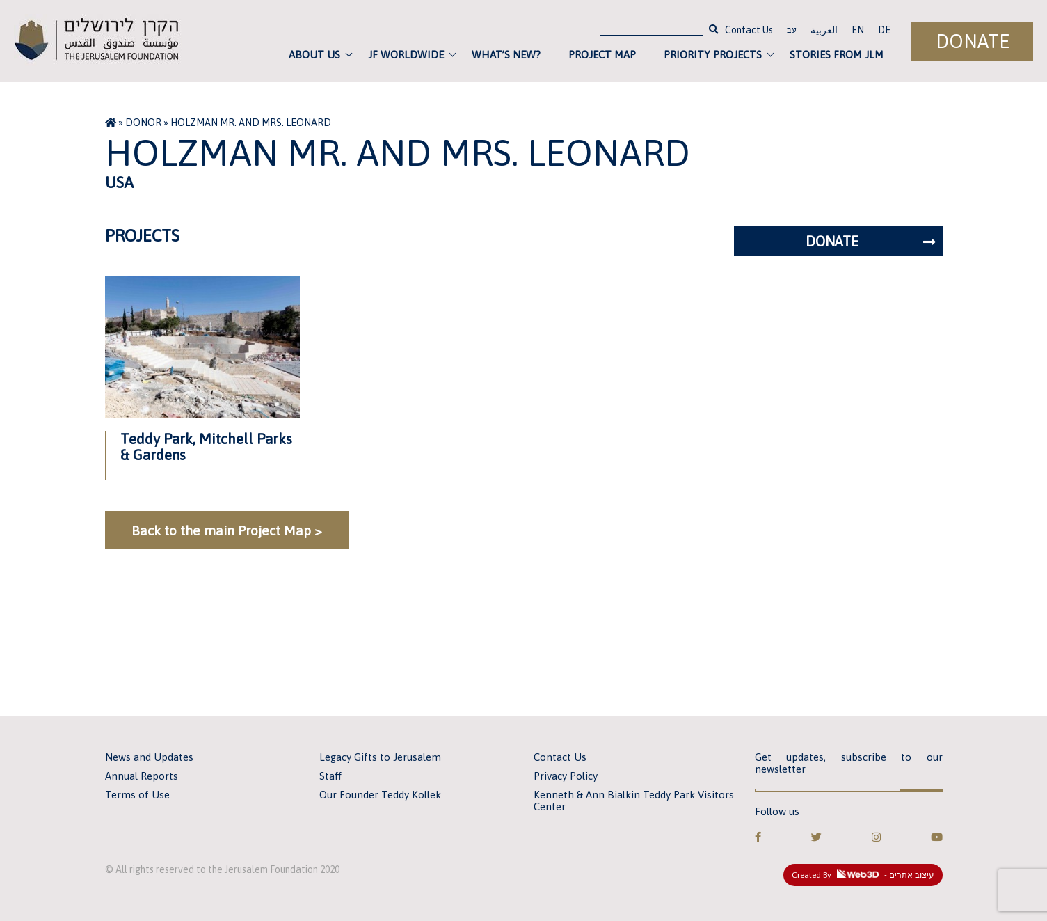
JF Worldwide (406, 55)
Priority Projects (713, 55)
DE (884, 30)
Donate (972, 41)
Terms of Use (137, 795)
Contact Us (749, 30)
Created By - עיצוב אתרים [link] (863, 875)
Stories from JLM (837, 55)
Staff (330, 776)
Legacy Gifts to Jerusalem (380, 757)
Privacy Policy (566, 776)
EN (858, 30)
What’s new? (506, 55)
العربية (824, 30)
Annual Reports (141, 776)
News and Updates (149, 757)
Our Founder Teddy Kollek (380, 795)
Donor (143, 122)
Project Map (602, 55)
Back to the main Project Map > (226, 530)
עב (792, 31)
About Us (314, 55)
